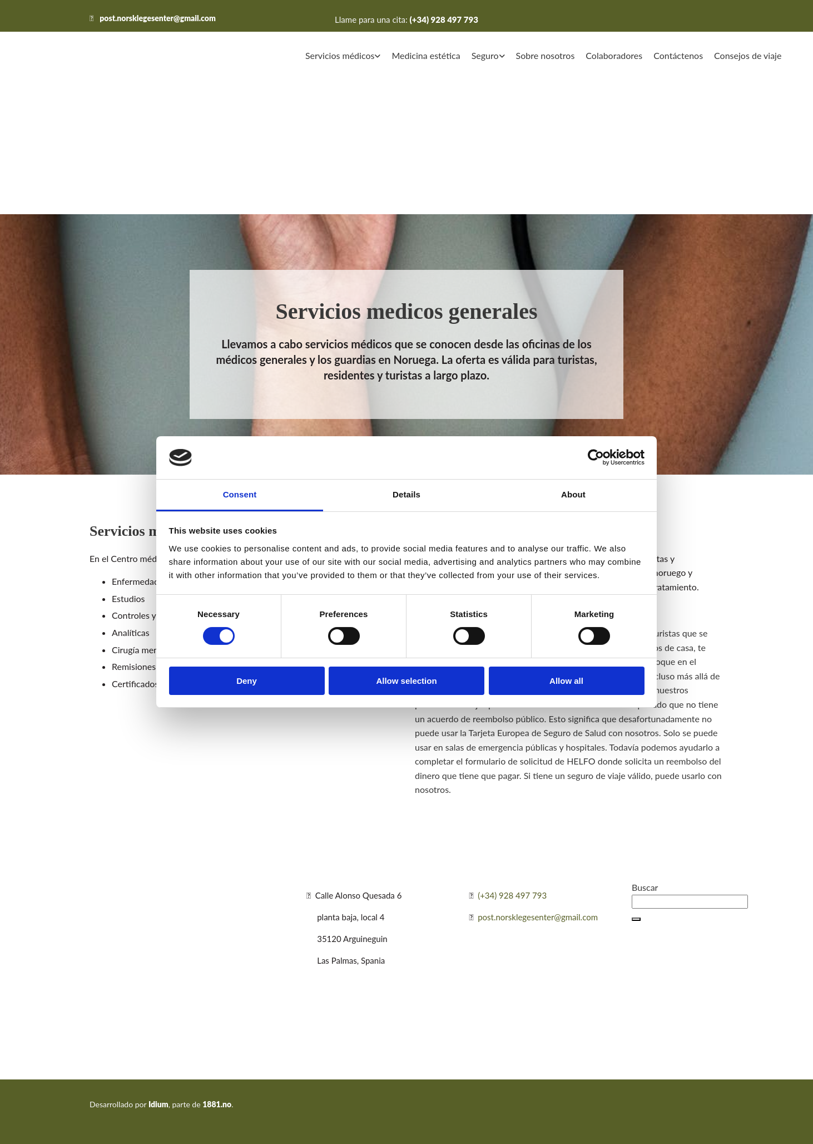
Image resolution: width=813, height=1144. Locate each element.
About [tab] (573, 494)
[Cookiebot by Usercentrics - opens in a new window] (596, 457)
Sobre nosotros (545, 55)
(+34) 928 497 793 (444, 19)
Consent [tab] (240, 494)
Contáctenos (678, 55)
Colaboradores (614, 55)
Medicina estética (425, 55)
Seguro (485, 55)
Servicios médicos (339, 55)
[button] (636, 919)
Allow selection (406, 681)
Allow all (566, 681)
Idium (158, 1104)
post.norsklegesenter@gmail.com (158, 18)
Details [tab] (406, 494)
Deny (246, 681)
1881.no (216, 1104)
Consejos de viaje (747, 55)
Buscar (645, 887)
